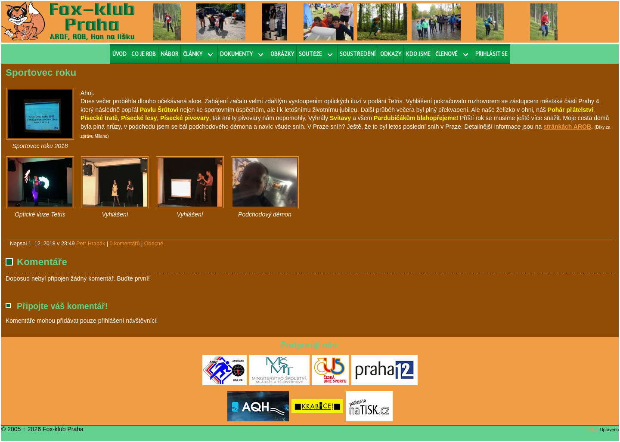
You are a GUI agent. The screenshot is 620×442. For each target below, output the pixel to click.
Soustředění (357, 54)
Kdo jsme (418, 54)
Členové (446, 54)
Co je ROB (143, 54)
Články (192, 54)
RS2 (592, 429)
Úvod (119, 54)
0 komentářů (125, 244)
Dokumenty (236, 54)
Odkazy (390, 54)
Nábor (169, 54)
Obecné (153, 244)
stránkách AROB (567, 126)
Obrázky (282, 54)
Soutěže (310, 54)
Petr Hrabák (90, 244)
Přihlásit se (491, 54)
